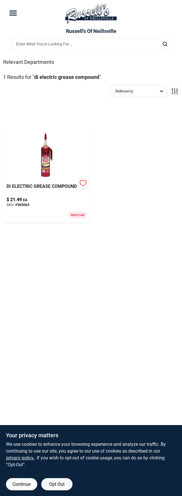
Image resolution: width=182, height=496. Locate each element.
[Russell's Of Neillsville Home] (91, 14)
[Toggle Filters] (174, 91)
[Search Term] (91, 44)
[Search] (165, 43)
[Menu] (13, 13)
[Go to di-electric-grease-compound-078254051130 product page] (46, 175)
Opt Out (57, 484)
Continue (21, 484)
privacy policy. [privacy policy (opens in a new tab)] (20, 458)
